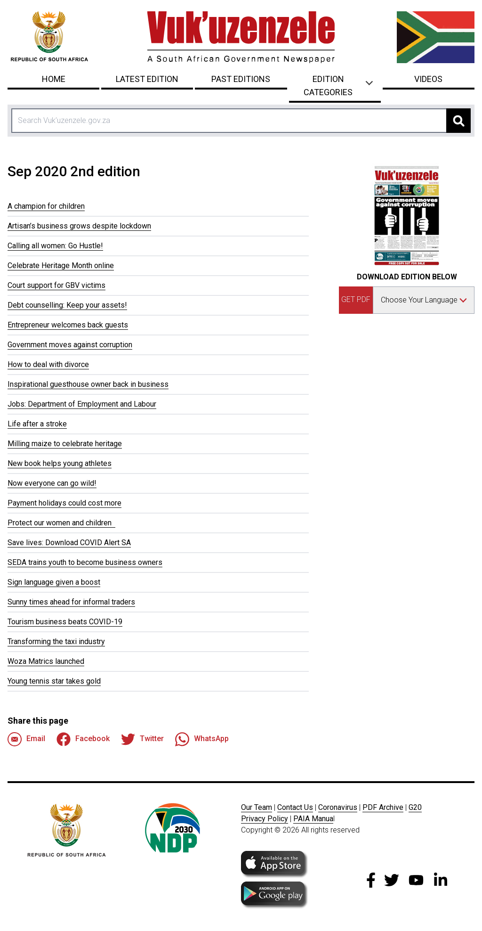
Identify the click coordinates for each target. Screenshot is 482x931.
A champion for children (46, 206)
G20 (415, 807)
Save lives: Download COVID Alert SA (69, 542)
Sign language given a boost (54, 582)
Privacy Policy (264, 818)
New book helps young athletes (60, 463)
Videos (428, 79)
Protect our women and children (61, 522)
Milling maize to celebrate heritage (65, 443)
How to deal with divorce (48, 364)
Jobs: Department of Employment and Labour (82, 404)
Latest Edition (147, 79)
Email (26, 739)
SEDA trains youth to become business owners (85, 562)
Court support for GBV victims (56, 285)
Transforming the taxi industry (56, 641)
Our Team (256, 807)
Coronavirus (337, 807)
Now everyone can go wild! (52, 483)
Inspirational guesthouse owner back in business (88, 384)
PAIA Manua (313, 818)
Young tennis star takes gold (54, 681)
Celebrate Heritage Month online (61, 265)
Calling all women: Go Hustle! (55, 245)
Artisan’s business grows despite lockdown (79, 225)
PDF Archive (382, 807)
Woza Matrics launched (46, 661)
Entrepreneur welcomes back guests (68, 324)
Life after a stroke (37, 423)
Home (53, 79)
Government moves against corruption (70, 344)
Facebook (83, 739)
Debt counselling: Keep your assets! (67, 305)
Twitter (142, 739)
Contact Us (295, 807)
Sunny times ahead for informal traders (71, 601)
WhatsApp (202, 739)
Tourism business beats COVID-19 (65, 621)
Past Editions (240, 79)
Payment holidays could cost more (64, 502)
